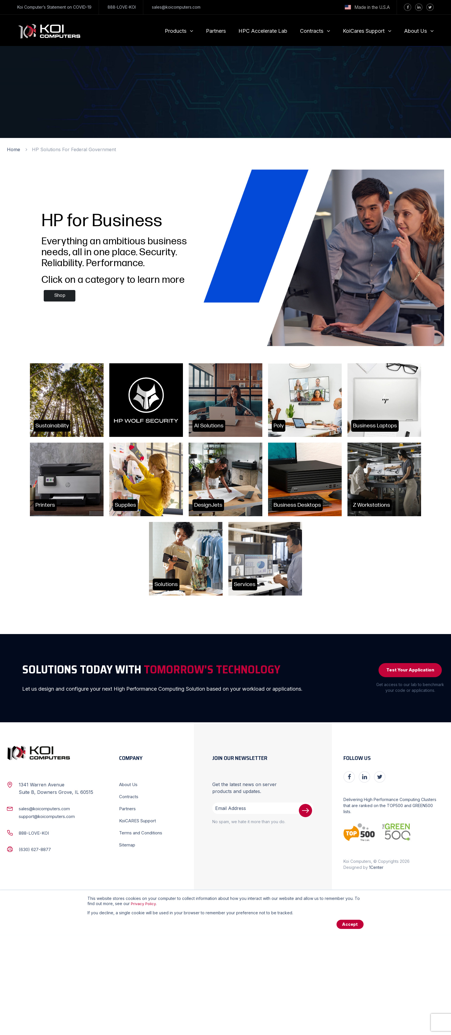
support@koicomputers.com (50, 916)
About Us (415, 31)
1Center (376, 967)
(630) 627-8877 (36, 949)
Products (175, 31)
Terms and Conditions (143, 932)
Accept (349, 1024)
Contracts (311, 31)
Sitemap (128, 944)
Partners (216, 31)
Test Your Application (406, 768)
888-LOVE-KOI (122, 7)
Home (13, 149)
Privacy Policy (144, 1003)
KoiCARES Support (140, 920)
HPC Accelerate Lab (262, 31)
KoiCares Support (364, 31)
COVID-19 (82, 7)
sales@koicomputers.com (176, 7)
